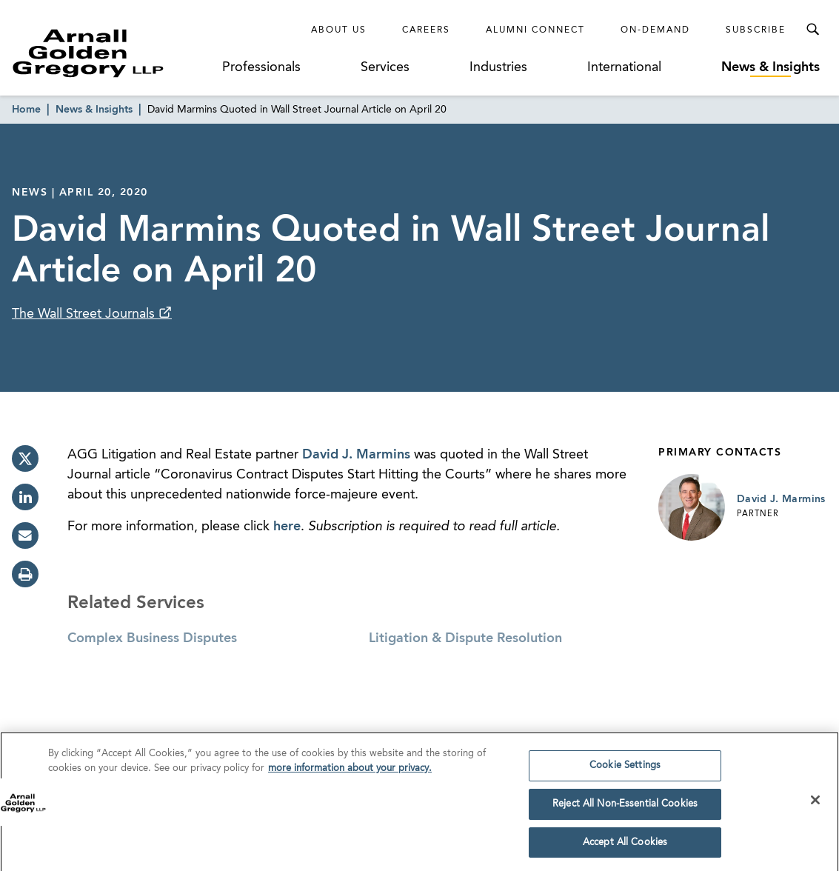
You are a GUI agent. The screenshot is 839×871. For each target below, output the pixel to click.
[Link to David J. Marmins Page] (691, 507)
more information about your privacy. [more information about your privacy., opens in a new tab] (350, 772)
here (287, 526)
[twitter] (25, 458)
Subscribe (756, 30)
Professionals (261, 67)
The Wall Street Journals (85, 314)
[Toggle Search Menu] (812, 29)
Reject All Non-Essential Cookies (625, 807)
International (624, 67)
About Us (339, 30)
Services (385, 67)
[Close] (815, 803)
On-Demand (655, 30)
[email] (25, 535)
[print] (25, 574)
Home (26, 109)
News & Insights (770, 67)
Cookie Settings (625, 769)
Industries (498, 67)
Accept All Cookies (625, 846)
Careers (426, 30)
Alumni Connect (535, 30)
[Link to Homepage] (113, 53)
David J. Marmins (356, 454)
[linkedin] (25, 497)
